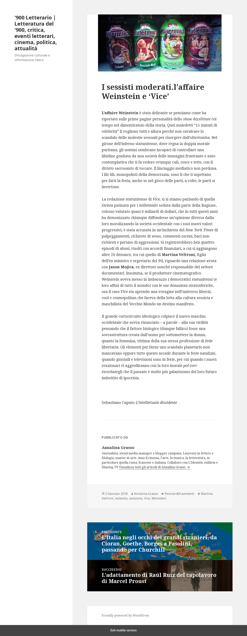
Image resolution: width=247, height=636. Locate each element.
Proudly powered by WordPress (125, 615)
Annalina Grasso (146, 494)
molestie (121, 498)
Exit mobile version (123, 630)
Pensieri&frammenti (179, 494)
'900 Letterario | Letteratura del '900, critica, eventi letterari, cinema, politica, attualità (35, 33)
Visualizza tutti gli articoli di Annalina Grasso (152, 467)
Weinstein (158, 498)
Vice (147, 498)
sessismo (135, 498)
